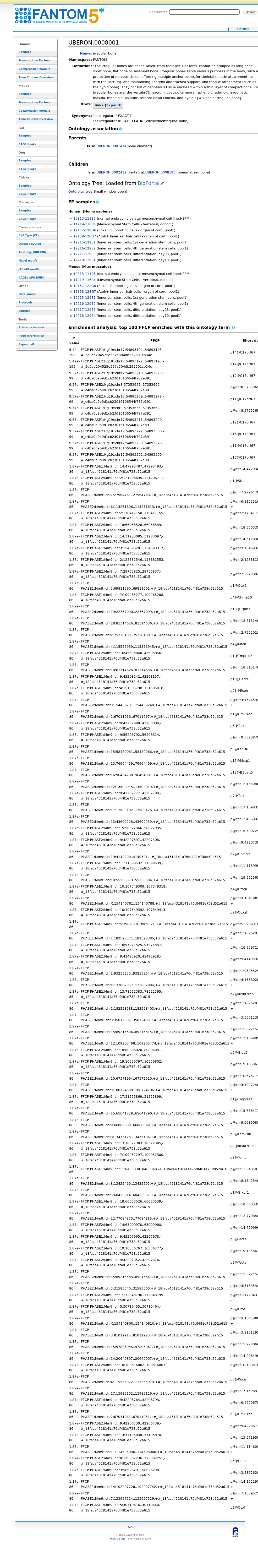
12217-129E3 (84, 254)
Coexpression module (34, 69)
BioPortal (149, 183)
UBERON (243, 29)
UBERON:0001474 (111, 146)
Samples (25, 52)
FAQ (130, 1527)
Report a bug (117, 1538)
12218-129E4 (84, 260)
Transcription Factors (34, 60)
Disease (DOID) (30, 243)
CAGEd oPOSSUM (31, 277)
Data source (27, 294)
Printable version (31, 327)
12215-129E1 (84, 242)
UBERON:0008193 (160, 172)
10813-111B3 (84, 218)
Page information (31, 335)
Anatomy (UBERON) (33, 252)
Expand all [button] (26, 344)
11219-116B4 (84, 224)
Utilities (24, 310)
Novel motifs (28, 260)
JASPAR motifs (29, 269)
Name (85, 53)
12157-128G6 (84, 230)
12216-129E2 (84, 248)
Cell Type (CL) (29, 235)
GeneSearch (158, 12)
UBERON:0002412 (111, 172)
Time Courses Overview (36, 77)
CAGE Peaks (27, 144)
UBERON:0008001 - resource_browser (56, 12)
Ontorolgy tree (80, 191)
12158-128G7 (84, 236)
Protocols (25, 302)
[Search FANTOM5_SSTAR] (204, 12)
